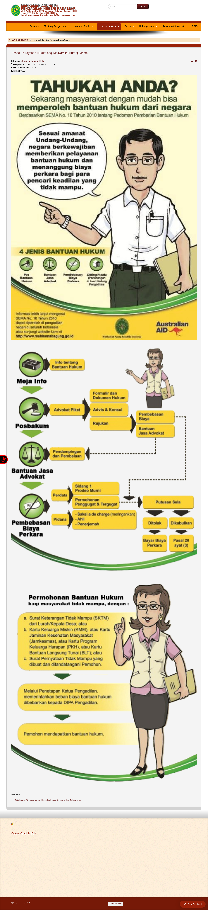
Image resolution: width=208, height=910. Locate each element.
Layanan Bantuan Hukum (34, 61)
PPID (195, 26)
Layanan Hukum (107, 26)
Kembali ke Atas (116, 904)
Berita (128, 26)
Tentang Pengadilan (55, 26)
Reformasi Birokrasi (173, 26)
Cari (143, 6)
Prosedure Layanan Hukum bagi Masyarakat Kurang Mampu (50, 53)
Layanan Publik (82, 26)
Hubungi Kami (146, 26)
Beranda (34, 26)
